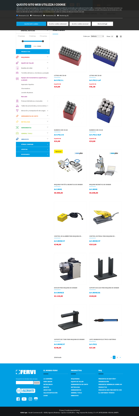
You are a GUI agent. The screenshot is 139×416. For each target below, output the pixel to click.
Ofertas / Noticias (34, 31)
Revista (46, 387)
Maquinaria (25, 57)
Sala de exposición (50, 393)
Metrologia (25, 122)
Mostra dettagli (102, 24)
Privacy (61, 410)
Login (45, 395)
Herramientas (26, 128)
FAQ (100, 370)
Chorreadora (25, 88)
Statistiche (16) (51, 15)
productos (34, 51)
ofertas (34, 149)
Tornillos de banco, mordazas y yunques (35, 73)
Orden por (86, 36)
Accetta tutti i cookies (31, 24)
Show (108, 36)
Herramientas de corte (29, 116)
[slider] (23, 41)
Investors (47, 390)
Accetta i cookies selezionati (58, 24)
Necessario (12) (24, 15)
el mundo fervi (50, 370)
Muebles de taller (27, 68)
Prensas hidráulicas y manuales (31, 101)
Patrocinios (48, 384)
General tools (26, 133)
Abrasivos (25, 139)
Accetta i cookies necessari (80, 24)
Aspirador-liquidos (27, 84)
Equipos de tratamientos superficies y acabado (34, 79)
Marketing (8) (64, 15)
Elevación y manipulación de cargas (33, 111)
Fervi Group (47, 381)
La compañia (47, 379)
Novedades (34, 154)
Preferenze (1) (37, 15)
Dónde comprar (34, 144)
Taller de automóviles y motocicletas (34, 106)
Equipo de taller (27, 63)
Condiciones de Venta (72, 410)
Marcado (24, 96)
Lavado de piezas (27, 92)
